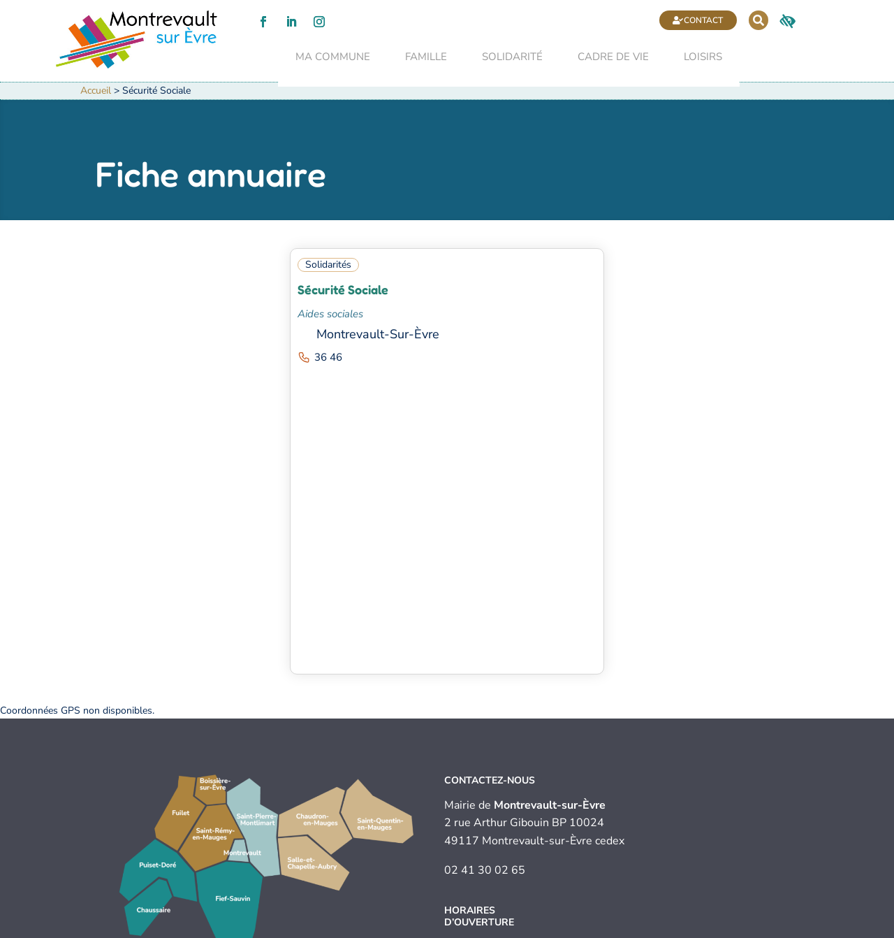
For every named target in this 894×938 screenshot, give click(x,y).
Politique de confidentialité (396, 928)
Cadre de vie (595, 58)
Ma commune (315, 58)
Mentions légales (297, 928)
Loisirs (685, 58)
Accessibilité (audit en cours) (517, 928)
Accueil (95, 96)
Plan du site (607, 928)
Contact (655, 20)
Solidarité (494, 58)
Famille (409, 58)
